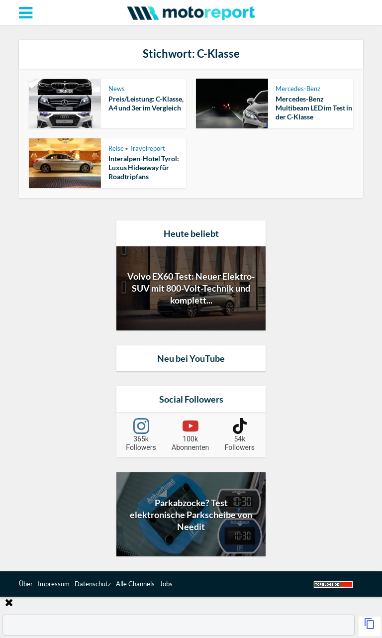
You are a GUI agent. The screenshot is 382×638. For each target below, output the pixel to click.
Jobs (166, 584)
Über (26, 584)
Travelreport (147, 148)
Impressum (54, 584)
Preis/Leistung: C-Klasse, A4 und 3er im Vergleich (146, 103)
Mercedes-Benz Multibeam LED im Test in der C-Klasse (314, 108)
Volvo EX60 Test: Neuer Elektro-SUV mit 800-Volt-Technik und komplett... (191, 288)
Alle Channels (135, 584)
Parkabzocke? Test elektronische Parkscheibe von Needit (191, 514)
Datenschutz (93, 584)
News (116, 89)
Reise (116, 148)
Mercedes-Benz (298, 89)
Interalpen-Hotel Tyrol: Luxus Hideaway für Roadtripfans (143, 167)
